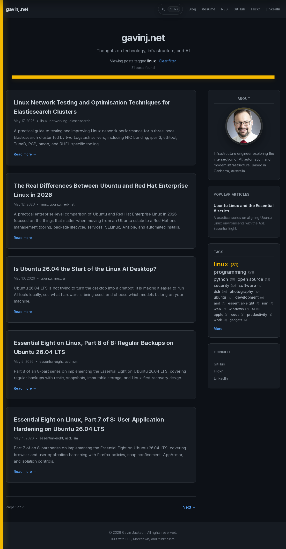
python (224, 279)
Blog (192, 9)
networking (58, 121)
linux (44, 121)
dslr (220, 291)
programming (234, 272)
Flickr (255, 9)
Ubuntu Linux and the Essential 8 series (243, 208)
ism (75, 361)
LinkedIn (273, 9)
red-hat (68, 204)
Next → (189, 507)
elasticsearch (79, 121)
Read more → (25, 154)
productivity (259, 314)
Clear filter (167, 61)
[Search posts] (170, 9)
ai (64, 278)
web (220, 309)
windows (239, 309)
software (251, 285)
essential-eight (51, 361)
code (238, 314)
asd (68, 361)
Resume (208, 9)
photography (245, 291)
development (249, 297)
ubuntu (55, 204)
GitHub (239, 9)
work (220, 320)
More (218, 328)
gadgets (238, 320)
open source (254, 279)
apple (221, 314)
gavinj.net (17, 9)
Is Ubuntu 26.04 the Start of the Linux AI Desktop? (85, 268)
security (225, 285)
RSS (224, 9)
